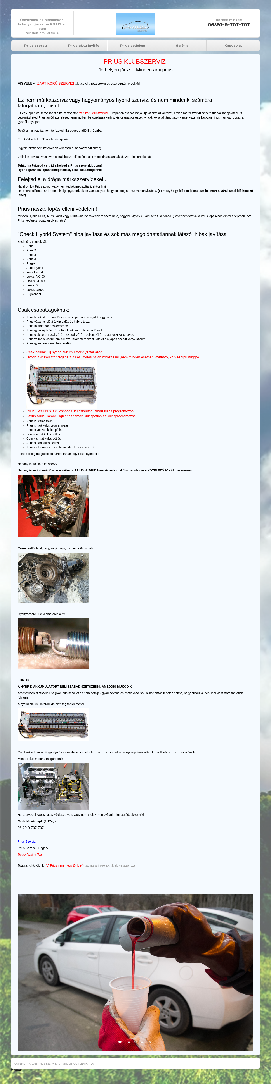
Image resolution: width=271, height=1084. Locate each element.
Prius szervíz (35, 46)
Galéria (182, 46)
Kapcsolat (233, 46)
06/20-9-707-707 (229, 24)
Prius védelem (132, 46)
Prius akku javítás (83, 46)
